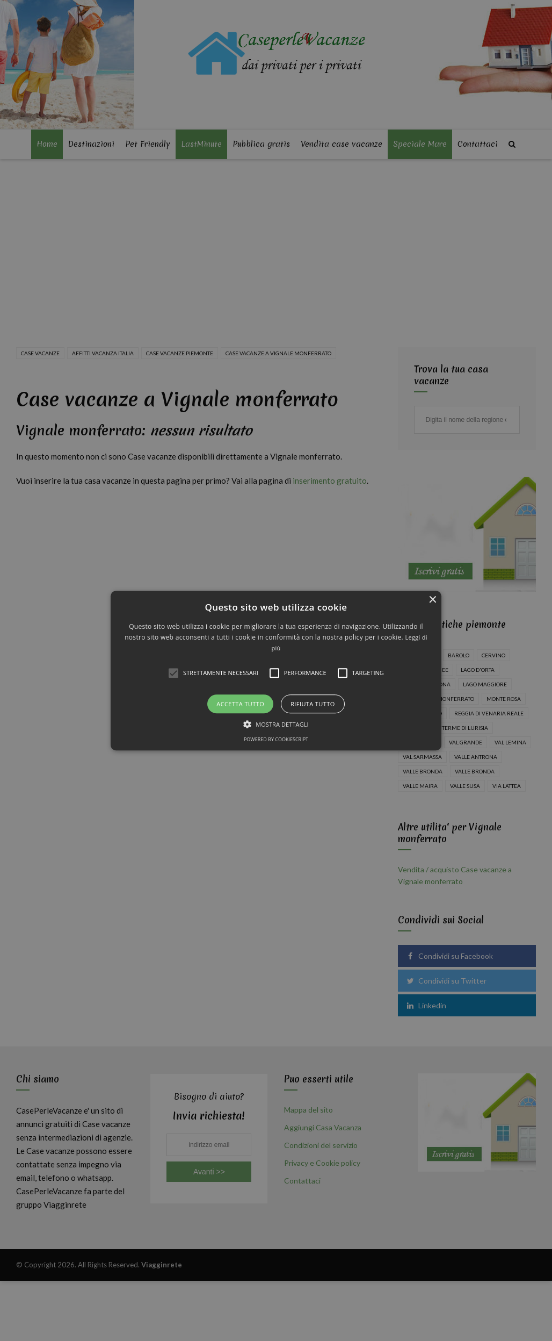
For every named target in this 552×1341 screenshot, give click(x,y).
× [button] (432, 600)
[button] (276, 670)
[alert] (276, 670)
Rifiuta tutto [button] (312, 704)
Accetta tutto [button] (240, 704)
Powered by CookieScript (276, 739)
